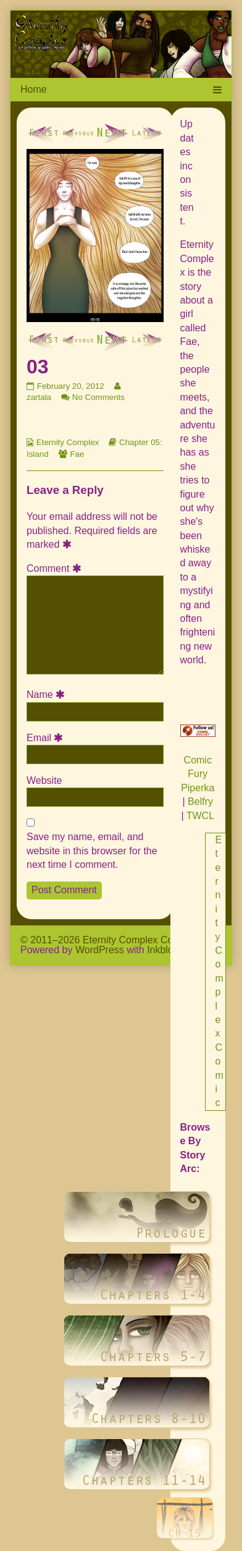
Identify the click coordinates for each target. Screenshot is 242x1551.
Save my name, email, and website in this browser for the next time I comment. (92, 850)
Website (44, 780)
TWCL (200, 815)
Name (48, 694)
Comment (56, 568)
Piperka (197, 788)
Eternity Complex (67, 442)
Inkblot (161, 950)
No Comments (98, 397)
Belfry (200, 801)
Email (47, 738)
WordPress (99, 950)
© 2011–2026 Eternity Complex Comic (104, 940)
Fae (77, 454)
